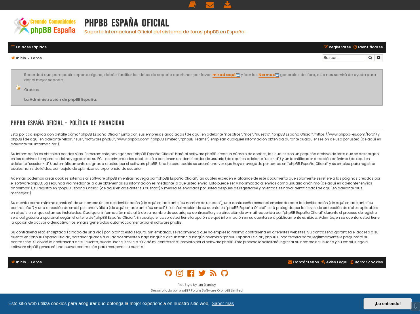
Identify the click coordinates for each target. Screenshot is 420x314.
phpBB (183, 290)
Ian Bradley (207, 284)
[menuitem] (193, 5)
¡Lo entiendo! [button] (388, 303)
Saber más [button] (223, 303)
